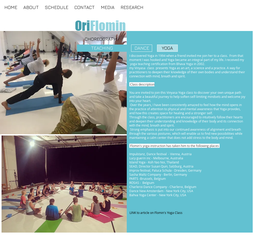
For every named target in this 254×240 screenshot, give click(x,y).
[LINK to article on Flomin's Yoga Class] (155, 213)
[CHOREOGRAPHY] (102, 39)
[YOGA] (167, 48)
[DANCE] (141, 48)
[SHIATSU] (102, 57)
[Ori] (82, 25)
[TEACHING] (102, 48)
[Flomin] (108, 25)
